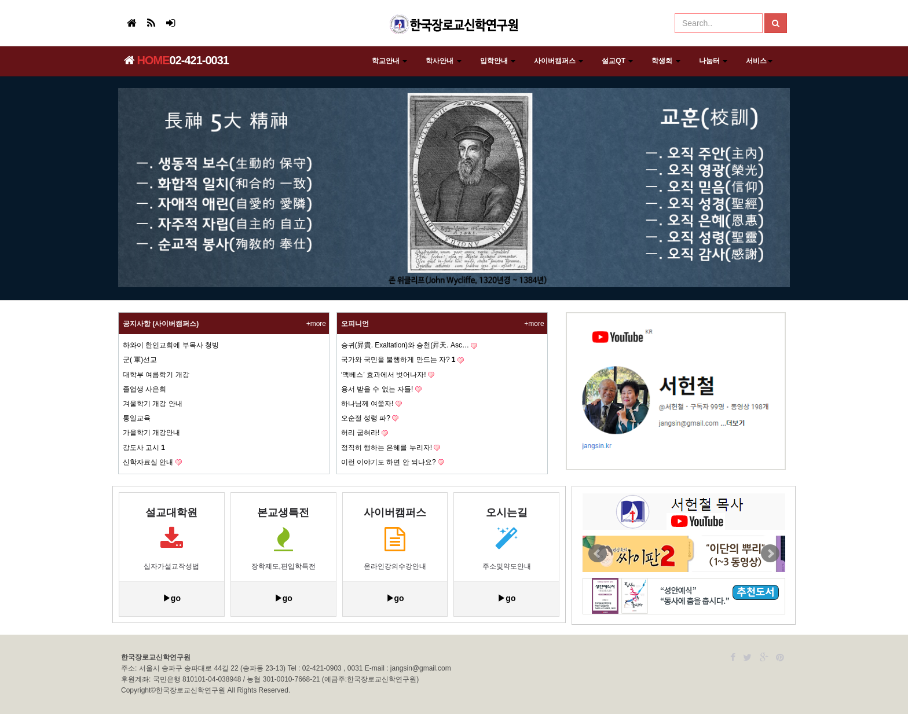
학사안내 (443, 61)
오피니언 (355, 324)
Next (770, 553)
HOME (147, 60)
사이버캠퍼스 (558, 61)
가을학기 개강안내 (151, 433)
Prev (597, 553)
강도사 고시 (144, 448)
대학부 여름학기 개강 (156, 375)
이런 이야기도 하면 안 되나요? (388, 462)
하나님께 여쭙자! (367, 404)
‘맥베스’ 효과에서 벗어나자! (383, 375)
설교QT (617, 61)
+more (316, 324)
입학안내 (497, 61)
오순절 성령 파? (365, 418)
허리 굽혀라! (360, 433)
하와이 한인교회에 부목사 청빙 (171, 345)
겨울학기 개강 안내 (152, 404)
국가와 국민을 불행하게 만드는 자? (398, 360)
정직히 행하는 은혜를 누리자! (386, 448)
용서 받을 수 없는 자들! (377, 389)
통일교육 (137, 418)
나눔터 (713, 61)
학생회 (665, 61)
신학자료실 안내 (148, 462)
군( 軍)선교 (140, 360)
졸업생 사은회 (144, 389)
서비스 (759, 61)
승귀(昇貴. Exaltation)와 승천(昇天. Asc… (405, 345)
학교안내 (389, 61)
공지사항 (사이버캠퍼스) (161, 324)
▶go (172, 598)
